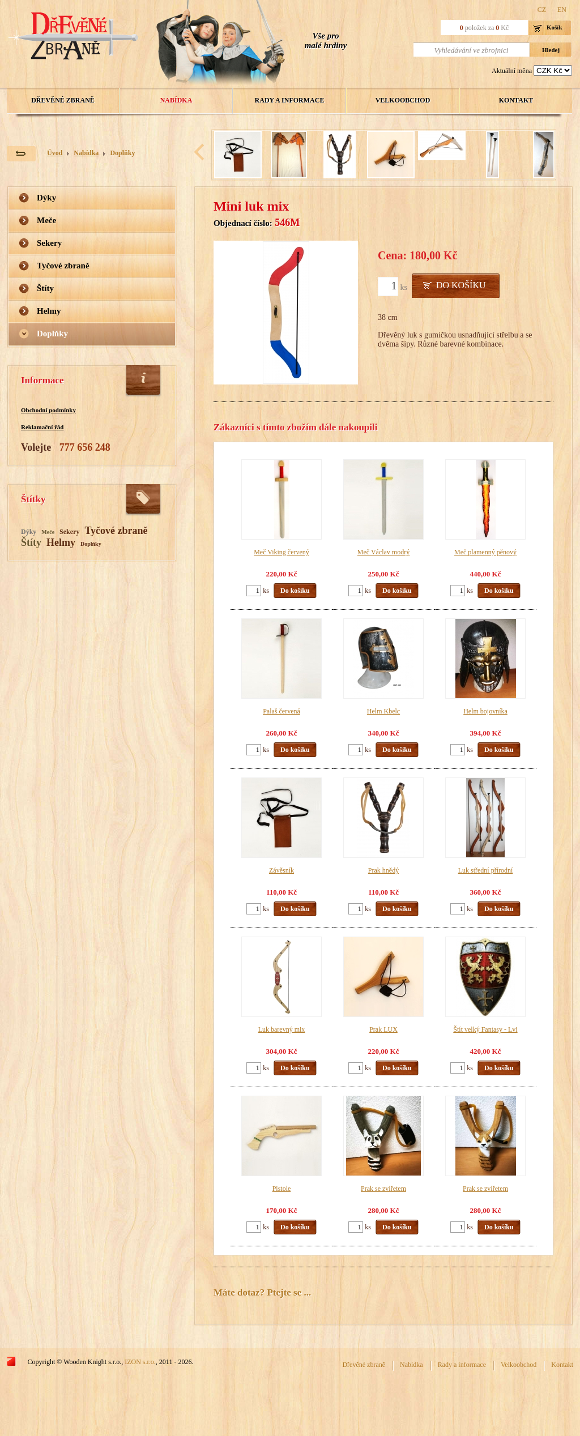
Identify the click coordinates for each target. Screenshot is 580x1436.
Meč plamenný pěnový (485, 552)
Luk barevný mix (281, 1029)
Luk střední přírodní (485, 870)
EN (561, 10)
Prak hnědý (383, 870)
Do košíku (461, 285)
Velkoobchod (403, 100)
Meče (46, 220)
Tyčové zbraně (63, 265)
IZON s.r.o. (140, 1362)
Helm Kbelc (383, 711)
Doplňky (122, 153)
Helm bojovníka (485, 711)
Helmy (49, 310)
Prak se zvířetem (383, 1189)
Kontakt (516, 100)
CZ (542, 10)
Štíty (45, 288)
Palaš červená (281, 711)
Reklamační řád (42, 427)
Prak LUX (383, 1029)
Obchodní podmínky (48, 410)
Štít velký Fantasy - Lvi (485, 1029)
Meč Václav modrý (383, 552)
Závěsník (281, 870)
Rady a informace (290, 100)
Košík (554, 27)
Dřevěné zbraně (63, 100)
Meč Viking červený (281, 552)
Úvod (54, 153)
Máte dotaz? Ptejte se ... (262, 1292)
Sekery (49, 242)
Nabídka (176, 100)
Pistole (281, 1189)
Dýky (46, 197)
